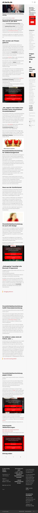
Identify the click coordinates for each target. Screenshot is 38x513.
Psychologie (31, 45)
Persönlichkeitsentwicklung (13, 30)
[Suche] (32, 2)
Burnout (30, 33)
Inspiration (31, 36)
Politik (14, 390)
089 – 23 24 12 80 (7, 481)
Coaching (21, 78)
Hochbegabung (32, 34)
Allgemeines (31, 32)
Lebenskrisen (31, 37)
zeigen (13, 18)
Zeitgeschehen (31, 47)
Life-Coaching (10, 124)
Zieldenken (31, 49)
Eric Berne (10, 57)
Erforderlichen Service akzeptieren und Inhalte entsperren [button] (13, 99)
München (31, 82)
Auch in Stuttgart (20, 471)
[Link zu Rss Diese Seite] (35, 511)
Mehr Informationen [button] (13, 93)
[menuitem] (32, 2)
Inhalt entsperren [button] (13, 95)
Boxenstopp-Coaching (12, 319)
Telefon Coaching (32, 46)
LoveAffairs (31, 39)
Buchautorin (31, 97)
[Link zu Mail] (33, 511)
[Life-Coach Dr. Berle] (7, 2)
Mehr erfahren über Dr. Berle (7, 431)
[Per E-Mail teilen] (20, 456)
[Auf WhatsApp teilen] (13, 456)
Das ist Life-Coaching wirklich (10, 358)
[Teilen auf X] (6, 456)
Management (31, 40)
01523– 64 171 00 (7, 485)
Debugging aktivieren (8, 291)
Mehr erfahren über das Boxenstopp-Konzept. (10, 429)
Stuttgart (30, 83)
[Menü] (34, 2)
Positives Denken (32, 43)
